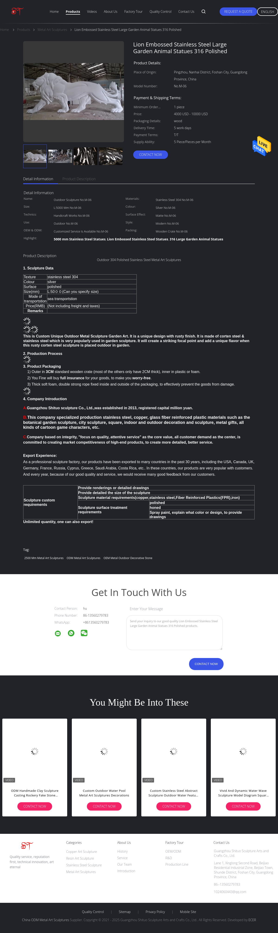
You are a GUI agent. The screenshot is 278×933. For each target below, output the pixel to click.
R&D (168, 858)
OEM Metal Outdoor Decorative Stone (128, 558)
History (122, 851)
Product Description (79, 178)
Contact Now (150, 154)
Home (54, 11)
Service (122, 858)
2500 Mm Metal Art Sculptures (43, 558)
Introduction (126, 871)
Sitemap (125, 911)
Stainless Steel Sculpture (84, 865)
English (267, 12)
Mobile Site (188, 911)
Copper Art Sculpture (81, 851)
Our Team (124, 864)
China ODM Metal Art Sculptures (45, 920)
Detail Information (38, 178)
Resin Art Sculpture (80, 858)
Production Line (176, 864)
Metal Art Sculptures (81, 872)
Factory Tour (133, 11)
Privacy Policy (155, 911)
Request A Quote (238, 11)
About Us (110, 11)
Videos (92, 11)
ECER (252, 920)
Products (73, 11)
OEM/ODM (173, 851)
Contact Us (186, 11)
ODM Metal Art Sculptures (84, 558)
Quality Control (160, 11)
